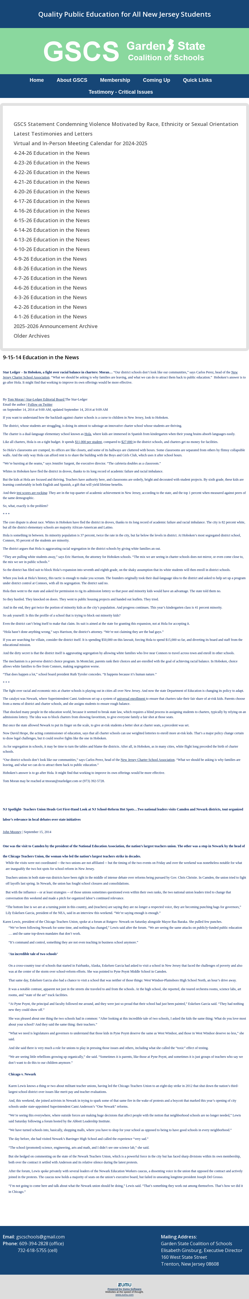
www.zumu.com (125, 1294)
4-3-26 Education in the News (47, 297)
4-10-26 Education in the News (48, 249)
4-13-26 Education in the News (48, 239)
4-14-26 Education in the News (48, 229)
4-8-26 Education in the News (47, 268)
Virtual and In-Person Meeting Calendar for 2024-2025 (77, 143)
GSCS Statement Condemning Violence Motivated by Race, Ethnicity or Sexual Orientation (122, 124)
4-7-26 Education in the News (47, 278)
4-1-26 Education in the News (47, 316)
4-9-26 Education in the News (47, 258)
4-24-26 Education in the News (48, 152)
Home (37, 80)
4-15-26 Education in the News (48, 220)
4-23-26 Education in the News (48, 162)
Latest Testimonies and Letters (50, 133)
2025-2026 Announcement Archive (52, 326)
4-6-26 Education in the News (47, 287)
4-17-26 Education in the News (48, 201)
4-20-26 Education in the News (48, 191)
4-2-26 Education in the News (47, 306)
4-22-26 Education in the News (48, 172)
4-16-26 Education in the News (48, 210)
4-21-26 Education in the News (48, 181)
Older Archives (28, 335)
